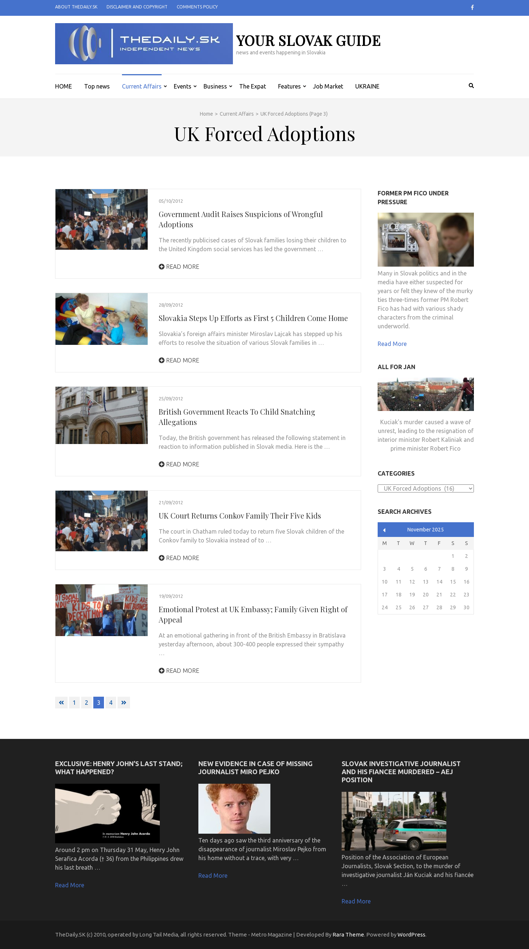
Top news (97, 86)
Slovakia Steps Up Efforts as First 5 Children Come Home (253, 318)
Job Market (328, 86)
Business (215, 86)
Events (182, 86)
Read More (179, 266)
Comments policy (197, 6)
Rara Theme (348, 934)
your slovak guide (308, 40)
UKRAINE (367, 86)
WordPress (411, 934)
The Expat (252, 86)
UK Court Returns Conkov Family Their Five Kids (240, 515)
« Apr (384, 530)
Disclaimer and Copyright (137, 6)
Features (289, 86)
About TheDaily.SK (76, 6)
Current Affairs (142, 86)
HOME (63, 86)
